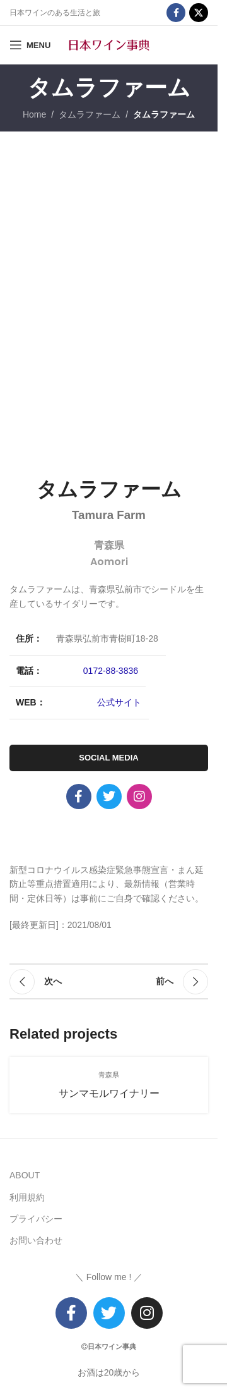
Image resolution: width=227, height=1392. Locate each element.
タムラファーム (89, 114)
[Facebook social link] (175, 12)
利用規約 (27, 1197)
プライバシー (35, 1219)
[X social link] (198, 12)
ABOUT (24, 1175)
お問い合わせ (35, 1240)
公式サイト (119, 702)
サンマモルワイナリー (109, 1093)
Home (34, 114)
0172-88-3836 (110, 671)
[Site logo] (109, 44)
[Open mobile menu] (30, 45)
